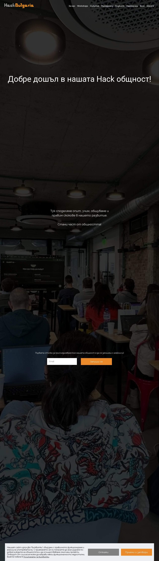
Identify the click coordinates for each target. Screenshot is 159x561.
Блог (142, 6)
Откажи (103, 552)
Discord (150, 6)
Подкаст (119, 6)
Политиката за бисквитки (36, 557)
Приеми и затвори (136, 552)
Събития (94, 6)
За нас (72, 6)
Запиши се (96, 361)
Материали (107, 6)
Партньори (132, 6)
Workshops (82, 6)
